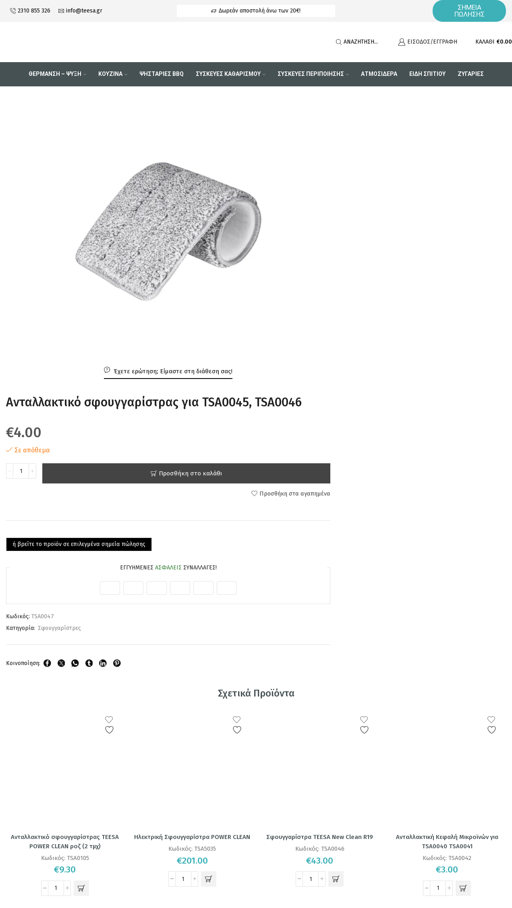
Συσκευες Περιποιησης (313, 74)
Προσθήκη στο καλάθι (406, 203)
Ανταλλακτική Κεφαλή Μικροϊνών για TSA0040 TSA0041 (447, 572)
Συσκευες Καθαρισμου (230, 74)
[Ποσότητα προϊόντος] (277, 203)
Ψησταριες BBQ (161, 74)
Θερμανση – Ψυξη (57, 74)
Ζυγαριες (471, 74)
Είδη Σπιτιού (427, 74)
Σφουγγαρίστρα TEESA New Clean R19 (319, 567)
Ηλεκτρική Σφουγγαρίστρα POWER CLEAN (192, 572)
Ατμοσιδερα (379, 74)
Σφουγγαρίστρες (315, 358)
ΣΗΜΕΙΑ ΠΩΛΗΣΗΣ (469, 10)
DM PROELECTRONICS (286, 877)
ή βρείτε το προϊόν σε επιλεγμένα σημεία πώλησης (341, 274)
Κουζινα (112, 74)
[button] (81, 620)
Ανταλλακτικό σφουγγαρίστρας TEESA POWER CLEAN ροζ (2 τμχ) (65, 572)
